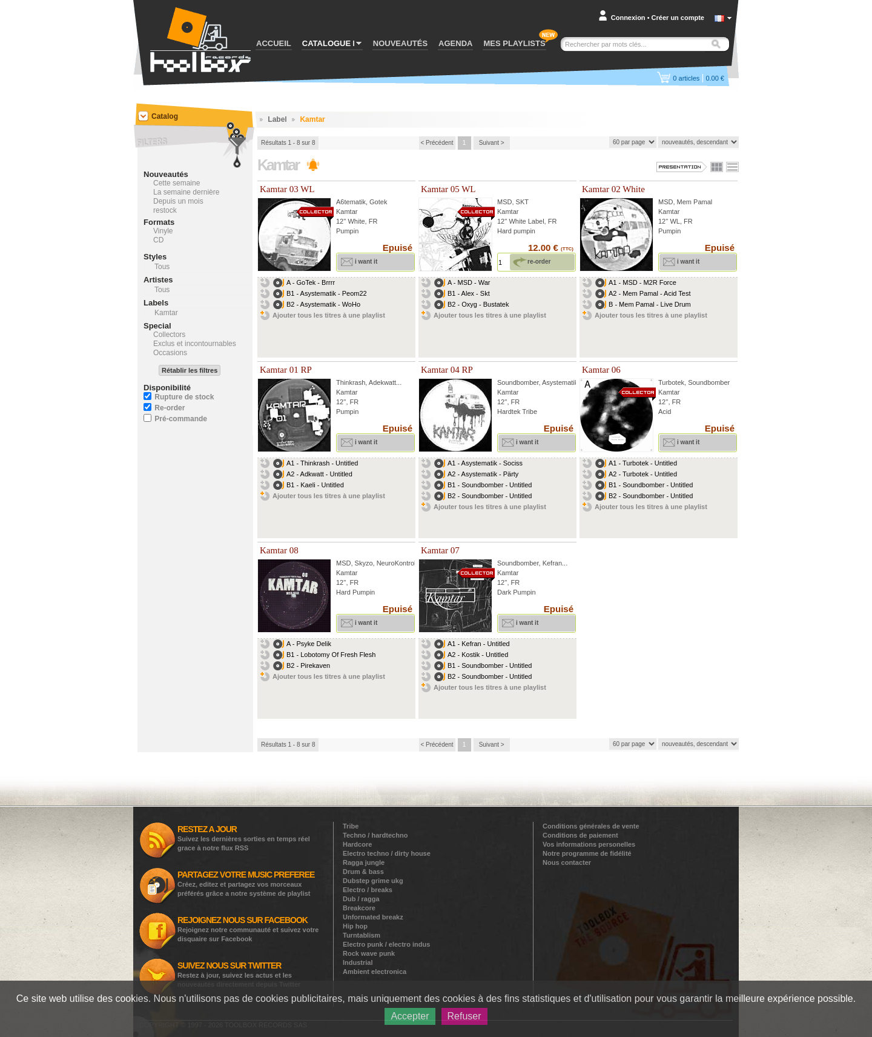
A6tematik (351, 201)
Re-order (169, 408)
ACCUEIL (273, 43)
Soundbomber (518, 382)
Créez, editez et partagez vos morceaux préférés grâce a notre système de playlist (245, 883)
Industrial (358, 962)
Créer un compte (678, 17)
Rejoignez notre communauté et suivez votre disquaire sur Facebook (248, 928)
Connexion (628, 17)
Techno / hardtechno (375, 835)
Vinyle (163, 231)
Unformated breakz (373, 917)
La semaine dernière (186, 192)
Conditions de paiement (580, 835)
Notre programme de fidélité (587, 853)
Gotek (378, 201)
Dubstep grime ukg (373, 880)
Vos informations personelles (589, 844)
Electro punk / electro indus (386, 944)
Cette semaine (176, 183)
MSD (504, 201)
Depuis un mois (178, 201)
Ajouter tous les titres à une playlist (328, 315)
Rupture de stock (184, 397)
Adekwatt (382, 382)
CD (158, 240)
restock (165, 210)
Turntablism (361, 935)
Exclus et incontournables (194, 343)
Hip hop (355, 926)
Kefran (552, 563)
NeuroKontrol (396, 563)
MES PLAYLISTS (514, 43)
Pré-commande (180, 419)
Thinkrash (350, 382)
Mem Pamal (695, 201)
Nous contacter (567, 862)
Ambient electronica (374, 971)
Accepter (410, 1016)
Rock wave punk (369, 953)
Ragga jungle (364, 862)
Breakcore (359, 908)
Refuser (464, 1016)
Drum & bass (363, 871)
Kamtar (346, 211)
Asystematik (560, 382)
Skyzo (364, 563)
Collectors (169, 334)
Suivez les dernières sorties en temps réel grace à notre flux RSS (243, 838)
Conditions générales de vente (591, 826)
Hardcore (357, 844)
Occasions (170, 352)
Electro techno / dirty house (387, 853)
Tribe (350, 826)
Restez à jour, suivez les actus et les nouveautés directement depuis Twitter (238, 974)
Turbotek (671, 382)
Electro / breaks (367, 889)
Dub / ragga (361, 898)
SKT (522, 201)
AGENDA (455, 43)
